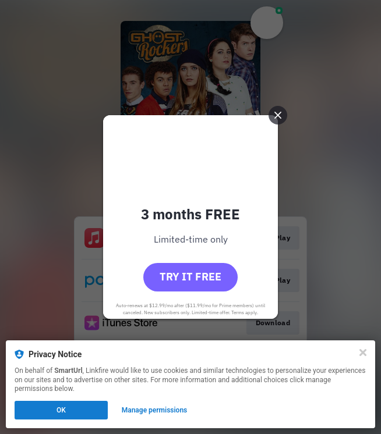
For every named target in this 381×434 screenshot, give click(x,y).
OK (61, 410)
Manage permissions (155, 410)
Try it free (190, 276)
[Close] (363, 352)
